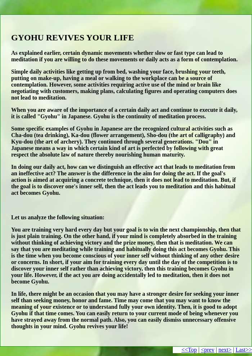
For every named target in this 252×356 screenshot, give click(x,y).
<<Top (189, 350)
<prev (207, 350)
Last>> (243, 350)
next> (225, 350)
